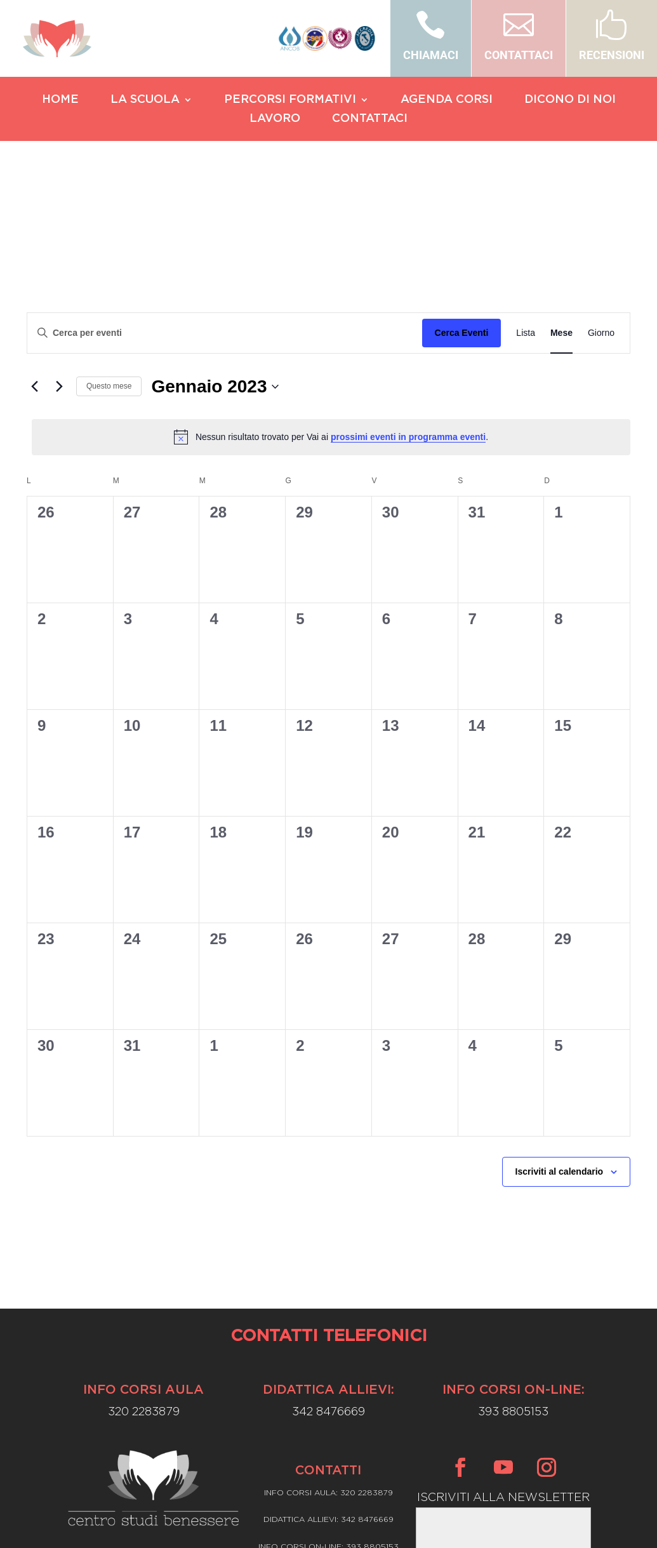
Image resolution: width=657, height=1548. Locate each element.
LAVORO (274, 119)
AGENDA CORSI (447, 100)
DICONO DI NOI (570, 100)
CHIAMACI (430, 55)
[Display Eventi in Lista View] (525, 223)
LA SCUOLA (145, 100)
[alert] (331, 327)
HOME (60, 100)
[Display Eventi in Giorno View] (601, 223)
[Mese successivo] (59, 276)
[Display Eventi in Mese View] (561, 223)
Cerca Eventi (462, 222)
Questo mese (108, 276)
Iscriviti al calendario (559, 1061)
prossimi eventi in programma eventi (408, 327)
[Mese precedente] (34, 276)
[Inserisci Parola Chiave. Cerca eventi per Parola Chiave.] (224, 223)
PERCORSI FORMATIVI (290, 100)
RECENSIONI (611, 55)
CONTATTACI (518, 55)
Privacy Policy (328, 1471)
